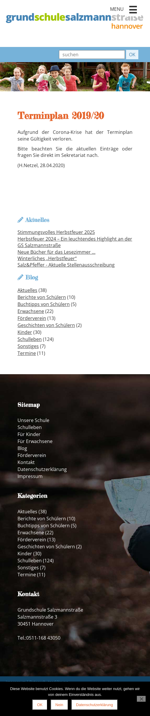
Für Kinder (29, 434)
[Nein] (141, 699)
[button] (133, 9)
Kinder (25, 332)
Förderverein (32, 318)
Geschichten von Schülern (46, 325)
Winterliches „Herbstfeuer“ (47, 258)
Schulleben (30, 339)
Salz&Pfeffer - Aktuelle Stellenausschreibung (66, 265)
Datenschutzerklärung (42, 469)
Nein (59, 705)
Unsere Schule (33, 420)
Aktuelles (27, 290)
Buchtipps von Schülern (44, 304)
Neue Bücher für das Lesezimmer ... (56, 252)
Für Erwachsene (35, 441)
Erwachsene (31, 311)
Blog (22, 448)
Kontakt (26, 462)
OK (40, 705)
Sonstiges (28, 346)
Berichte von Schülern (42, 297)
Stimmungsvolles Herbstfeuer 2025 (56, 232)
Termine (27, 353)
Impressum (30, 476)
